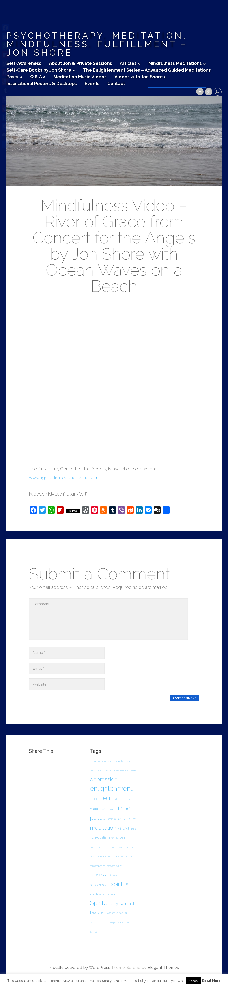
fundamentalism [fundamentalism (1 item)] (121, 799)
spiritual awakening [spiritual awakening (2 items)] (105, 894)
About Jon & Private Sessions (80, 63)
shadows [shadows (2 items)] (97, 885)
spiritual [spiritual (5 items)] (120, 884)
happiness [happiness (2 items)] (97, 809)
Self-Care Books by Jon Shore (40, 70)
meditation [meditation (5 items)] (103, 827)
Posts (14, 77)
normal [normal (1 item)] (114, 837)
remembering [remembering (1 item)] (97, 866)
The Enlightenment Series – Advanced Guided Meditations (147, 70)
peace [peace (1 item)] (113, 847)
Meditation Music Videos (80, 77)
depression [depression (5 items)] (103, 779)
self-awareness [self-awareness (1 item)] (115, 875)
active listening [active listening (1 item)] (98, 761)
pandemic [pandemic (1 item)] (95, 847)
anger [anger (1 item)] (111, 761)
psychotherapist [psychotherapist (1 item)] (126, 847)
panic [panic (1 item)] (105, 847)
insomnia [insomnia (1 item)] (111, 818)
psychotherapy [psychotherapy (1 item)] (98, 856)
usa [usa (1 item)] (119, 922)
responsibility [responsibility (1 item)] (114, 866)
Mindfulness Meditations (177, 63)
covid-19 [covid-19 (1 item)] (108, 770)
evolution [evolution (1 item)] (95, 799)
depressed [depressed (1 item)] (131, 770)
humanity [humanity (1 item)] (112, 809)
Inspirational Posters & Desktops (41, 83)
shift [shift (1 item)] (107, 885)
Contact (116, 83)
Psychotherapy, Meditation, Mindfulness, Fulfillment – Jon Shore (97, 44)
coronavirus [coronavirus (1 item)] (96, 770)
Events (92, 83)
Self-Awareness (23, 63)
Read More (211, 981)
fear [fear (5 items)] (106, 798)
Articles (130, 63)
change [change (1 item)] (129, 761)
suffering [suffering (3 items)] (98, 921)
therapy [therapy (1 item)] (112, 922)
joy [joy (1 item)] (134, 818)
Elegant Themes (163, 967)
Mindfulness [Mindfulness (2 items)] (126, 828)
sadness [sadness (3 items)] (98, 874)
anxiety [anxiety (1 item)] (119, 761)
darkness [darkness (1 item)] (119, 770)
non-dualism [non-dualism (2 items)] (100, 837)
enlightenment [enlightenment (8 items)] (111, 788)
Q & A (38, 77)
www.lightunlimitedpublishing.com (63, 477)
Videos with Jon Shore (140, 77)
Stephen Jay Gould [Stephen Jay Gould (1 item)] (116, 913)
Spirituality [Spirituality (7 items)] (104, 903)
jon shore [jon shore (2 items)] (124, 818)
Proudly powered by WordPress (79, 967)
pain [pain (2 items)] (123, 837)
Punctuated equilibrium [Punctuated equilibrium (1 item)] (121, 856)
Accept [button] (193, 981)
